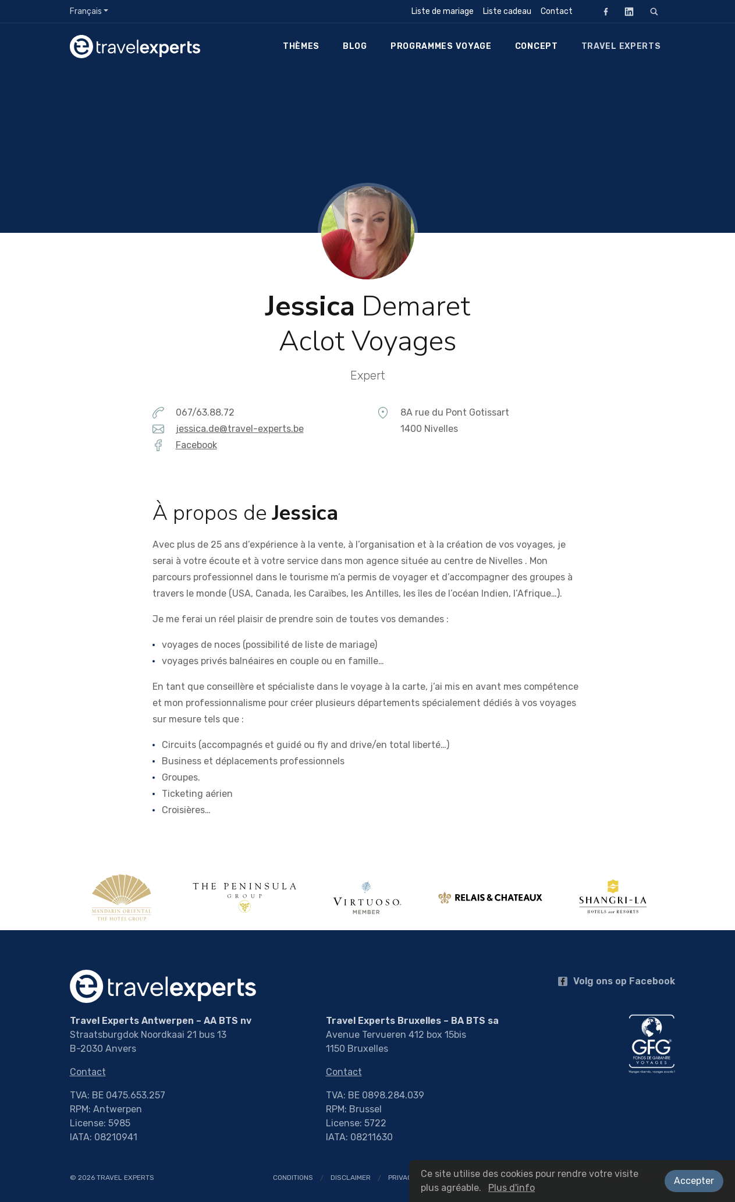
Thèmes (301, 46)
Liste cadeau (507, 11)
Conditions (293, 1177)
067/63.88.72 (205, 412)
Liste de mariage (442, 11)
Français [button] (86, 11)
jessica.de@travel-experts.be (240, 428)
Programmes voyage (441, 46)
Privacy (402, 1177)
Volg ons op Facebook (616, 981)
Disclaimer (351, 1177)
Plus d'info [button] (511, 1187)
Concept (536, 46)
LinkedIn (625, 11)
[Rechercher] (654, 11)
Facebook (602, 11)
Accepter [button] (694, 1180)
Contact (557, 11)
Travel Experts (621, 46)
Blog (355, 46)
